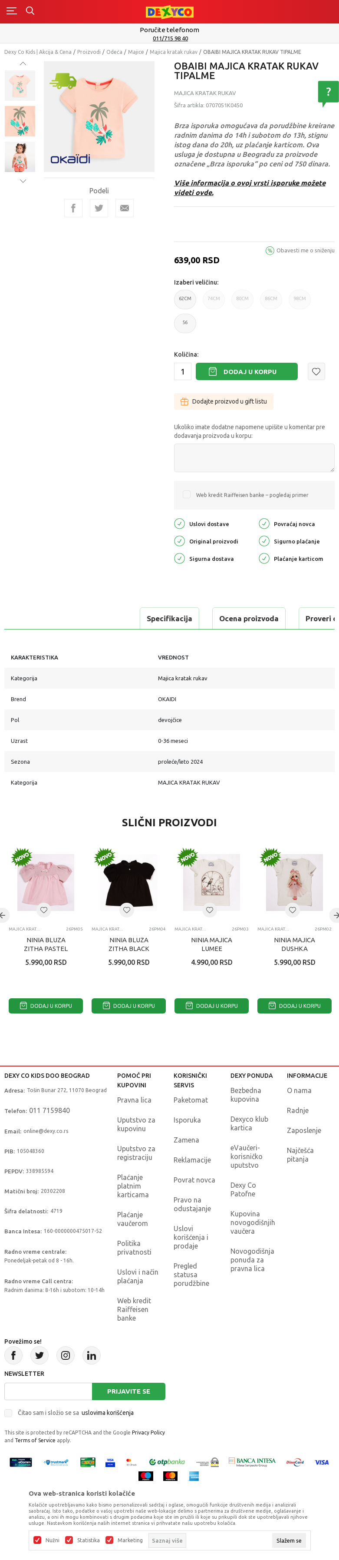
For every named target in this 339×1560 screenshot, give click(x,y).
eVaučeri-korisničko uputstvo (246, 1156)
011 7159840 (49, 1110)
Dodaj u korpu (250, 371)
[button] (316, 371)
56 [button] (185, 326)
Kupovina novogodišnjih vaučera (252, 1222)
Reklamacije (192, 1160)
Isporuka (187, 1120)
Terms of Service (35, 1440)
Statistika (88, 1540)
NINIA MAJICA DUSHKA (294, 944)
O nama (299, 1090)
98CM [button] (299, 302)
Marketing (130, 1540)
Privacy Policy (148, 1432)
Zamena (186, 1140)
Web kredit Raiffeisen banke (134, 1309)
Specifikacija (40, 618)
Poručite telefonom (169, 29)
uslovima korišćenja (108, 1412)
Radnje (298, 1110)
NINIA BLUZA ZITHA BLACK (129, 944)
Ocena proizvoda (120, 618)
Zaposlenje (304, 1130)
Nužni (52, 1540)
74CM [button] (213, 302)
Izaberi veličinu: (196, 282)
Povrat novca (194, 1180)
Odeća (114, 52)
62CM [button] (185, 302)
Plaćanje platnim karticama (133, 1186)
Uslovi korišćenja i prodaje (191, 1237)
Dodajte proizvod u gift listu (224, 401)
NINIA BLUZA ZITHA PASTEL (46, 944)
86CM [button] (271, 302)
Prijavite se (128, 1391)
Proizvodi (89, 52)
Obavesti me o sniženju (305, 250)
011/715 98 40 (170, 38)
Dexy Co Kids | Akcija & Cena (38, 52)
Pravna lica (134, 1100)
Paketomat (191, 1100)
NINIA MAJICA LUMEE (211, 944)
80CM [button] (242, 302)
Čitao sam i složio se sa (76, 1413)
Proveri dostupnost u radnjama (231, 618)
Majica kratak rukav (173, 52)
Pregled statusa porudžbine (191, 1274)
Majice (136, 52)
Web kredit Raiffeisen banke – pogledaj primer (252, 495)
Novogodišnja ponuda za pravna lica (252, 1259)
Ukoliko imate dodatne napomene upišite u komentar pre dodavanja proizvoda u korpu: (249, 431)
